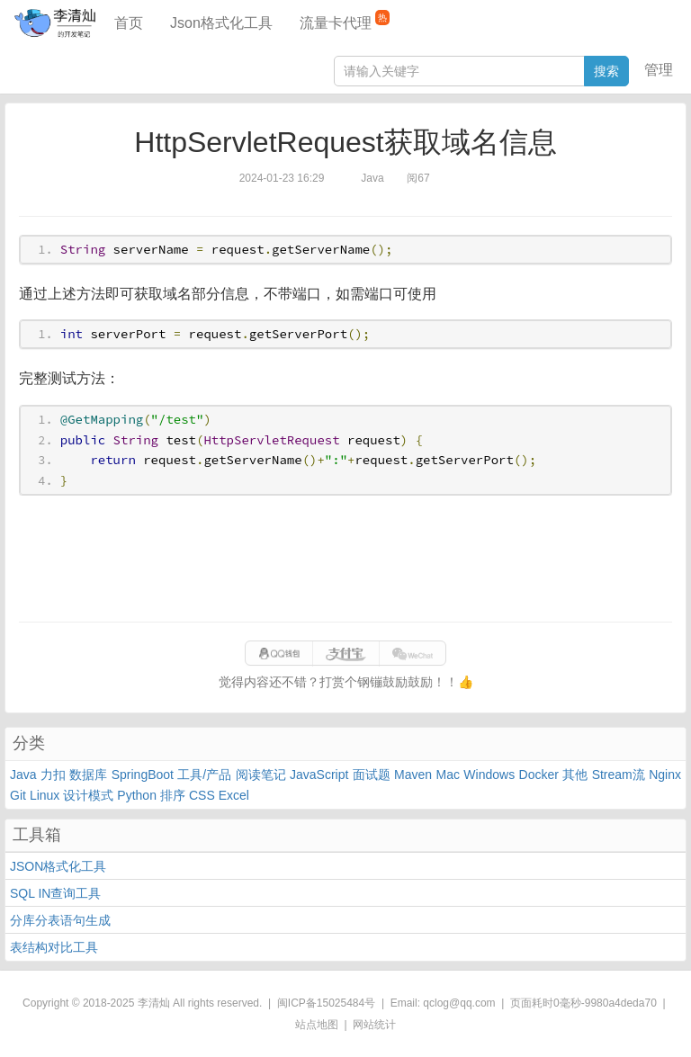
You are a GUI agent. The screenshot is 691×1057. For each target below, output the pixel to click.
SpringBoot (143, 774)
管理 (658, 69)
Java (23, 774)
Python (137, 795)
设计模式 (88, 795)
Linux (44, 795)
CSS (202, 795)
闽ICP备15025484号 (326, 1003)
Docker (539, 774)
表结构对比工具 (54, 947)
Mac (448, 774)
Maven (413, 774)
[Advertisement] (345, 559)
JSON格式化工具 (58, 866)
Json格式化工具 (221, 23)
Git (18, 795)
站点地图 (316, 1024)
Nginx (665, 774)
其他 (575, 774)
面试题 (371, 774)
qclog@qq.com (459, 1003)
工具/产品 (204, 774)
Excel (234, 795)
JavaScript (319, 774)
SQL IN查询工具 (55, 893)
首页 (128, 23)
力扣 (53, 774)
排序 (172, 795)
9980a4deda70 (621, 1003)
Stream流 (618, 774)
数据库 (88, 774)
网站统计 (374, 1024)
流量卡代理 (345, 20)
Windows (489, 774)
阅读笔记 (261, 774)
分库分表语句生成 (60, 920)
